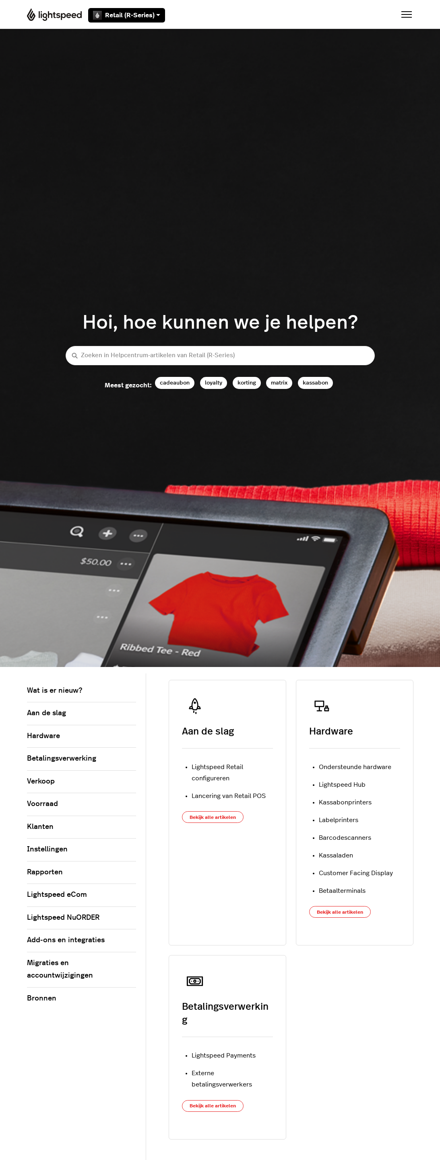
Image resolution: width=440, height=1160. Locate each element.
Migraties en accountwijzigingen (60, 970)
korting (247, 383)
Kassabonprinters (345, 802)
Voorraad (42, 804)
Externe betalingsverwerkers (222, 1079)
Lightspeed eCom (57, 894)
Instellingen (47, 849)
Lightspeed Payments (224, 1055)
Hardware (331, 732)
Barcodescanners (345, 838)
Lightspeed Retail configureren (217, 773)
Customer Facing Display (356, 873)
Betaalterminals (342, 891)
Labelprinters (338, 820)
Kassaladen (336, 855)
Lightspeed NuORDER (63, 917)
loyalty (213, 383)
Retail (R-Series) (126, 15)
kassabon (315, 383)
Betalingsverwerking (61, 758)
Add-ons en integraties (66, 940)
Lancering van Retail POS (229, 796)
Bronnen (41, 998)
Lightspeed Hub (342, 785)
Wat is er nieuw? (54, 690)
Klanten (40, 827)
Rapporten (45, 872)
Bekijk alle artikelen (213, 817)
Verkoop (41, 781)
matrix (279, 383)
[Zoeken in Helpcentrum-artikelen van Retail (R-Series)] (220, 356)
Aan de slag (208, 732)
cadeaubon (175, 383)
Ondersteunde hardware (355, 767)
